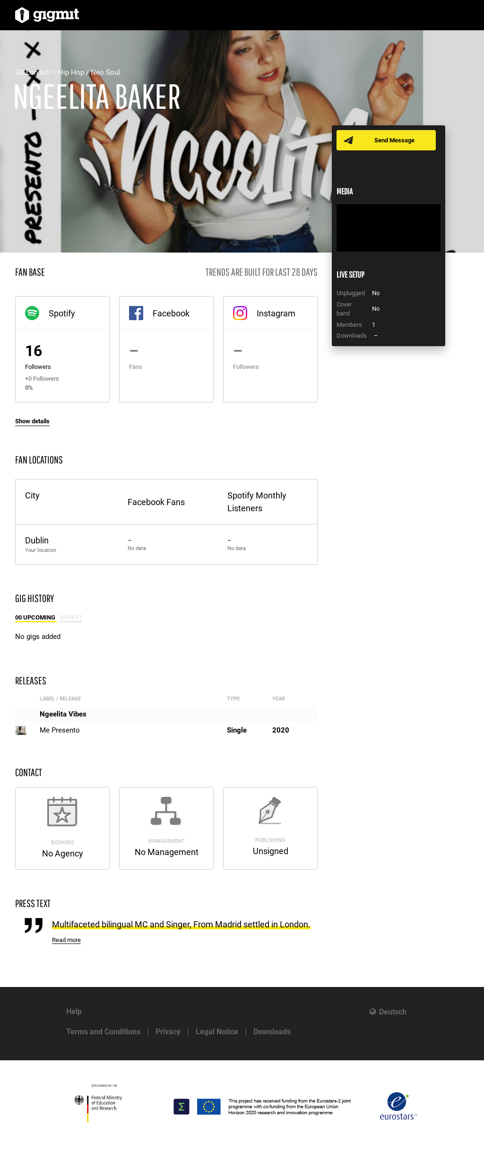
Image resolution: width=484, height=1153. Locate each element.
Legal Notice (217, 1031)
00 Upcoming (36, 617)
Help (74, 1011)
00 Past (70, 617)
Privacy (168, 1031)
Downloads (272, 1031)
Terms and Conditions (103, 1031)
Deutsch (392, 1011)
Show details (32, 421)
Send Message (394, 140)
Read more (66, 939)
